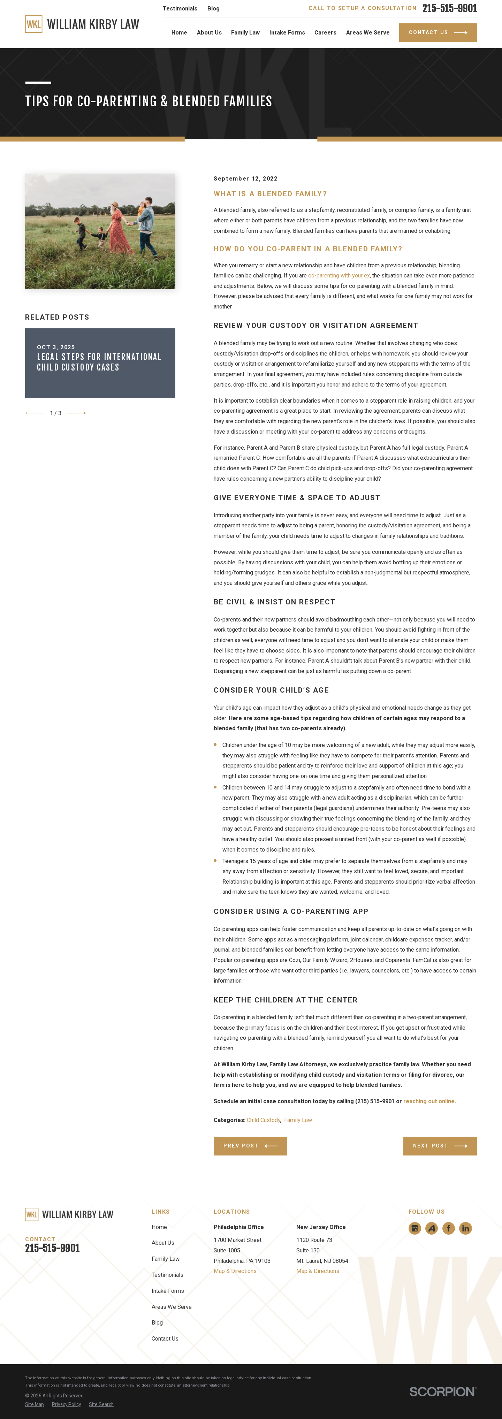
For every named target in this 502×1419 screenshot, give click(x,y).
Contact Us (165, 1338)
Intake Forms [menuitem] (287, 32)
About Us (163, 1242)
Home (159, 1227)
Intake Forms (168, 1291)
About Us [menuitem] (209, 32)
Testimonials (180, 8)
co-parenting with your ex (339, 275)
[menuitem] (34, 1404)
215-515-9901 (450, 9)
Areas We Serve (172, 1307)
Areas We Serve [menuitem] (368, 32)
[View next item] (76, 413)
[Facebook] (448, 1228)
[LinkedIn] (465, 1228)
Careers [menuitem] (325, 32)
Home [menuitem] (179, 32)
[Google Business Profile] (414, 1228)
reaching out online (429, 1101)
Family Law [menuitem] (245, 32)
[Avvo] (431, 1228)
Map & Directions (235, 1271)
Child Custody (263, 1120)
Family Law (298, 1120)
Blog (213, 8)
